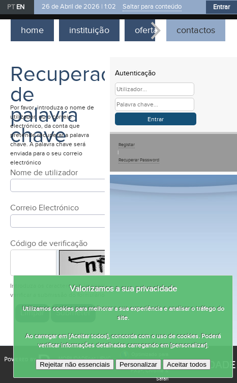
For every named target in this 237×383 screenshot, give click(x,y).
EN (20, 7)
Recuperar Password (138, 160)
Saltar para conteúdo (152, 7)
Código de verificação (48, 244)
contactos (195, 30)
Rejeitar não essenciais (75, 364)
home (32, 30)
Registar (126, 145)
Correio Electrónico (44, 208)
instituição (89, 30)
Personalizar (138, 364)
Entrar (221, 7)
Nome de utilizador (44, 173)
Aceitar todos (186, 364)
